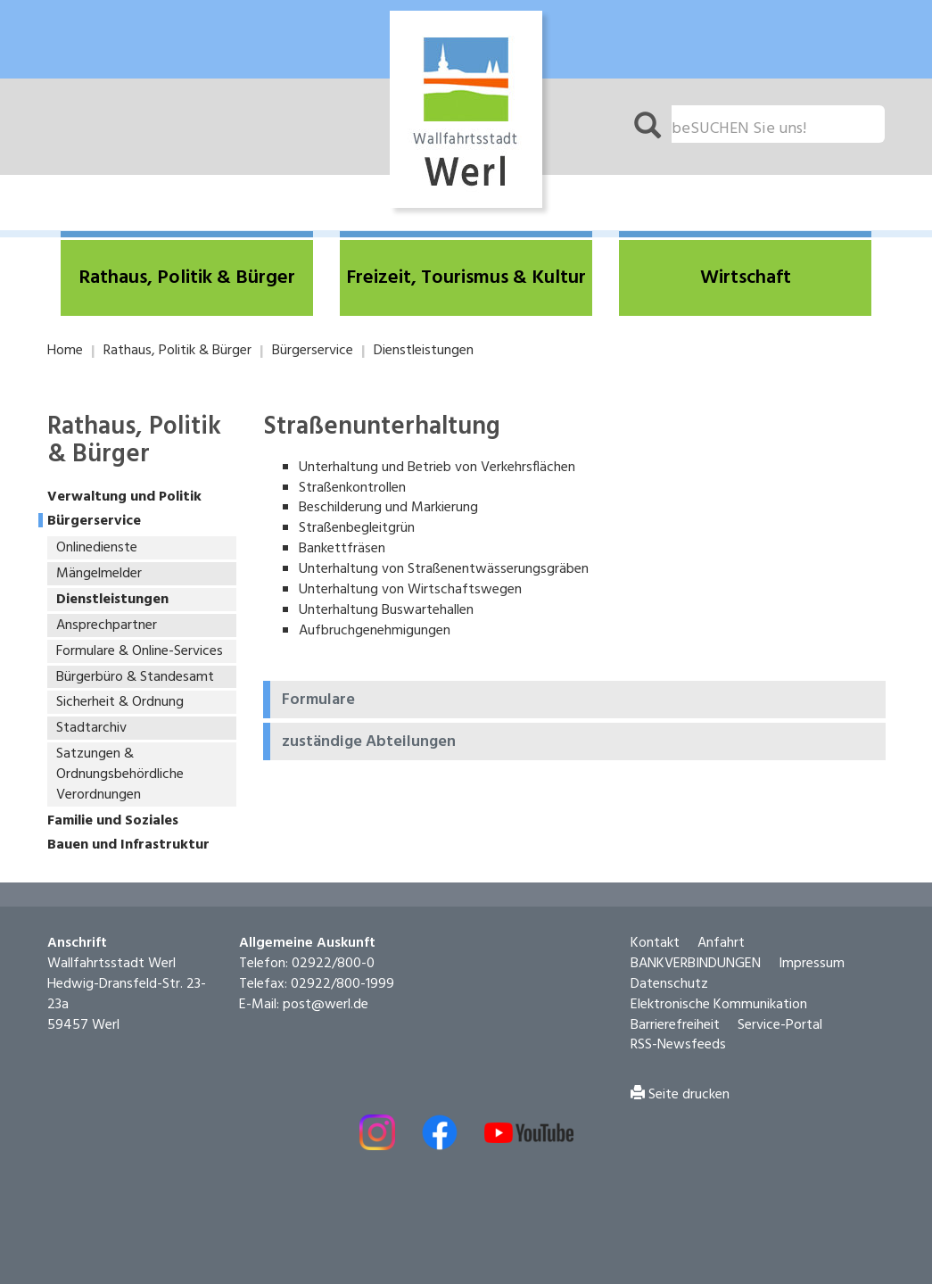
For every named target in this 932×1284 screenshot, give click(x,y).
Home (65, 350)
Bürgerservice (312, 350)
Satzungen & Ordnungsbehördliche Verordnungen (120, 774)
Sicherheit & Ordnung (120, 702)
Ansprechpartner (106, 625)
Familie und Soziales (112, 821)
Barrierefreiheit (675, 1025)
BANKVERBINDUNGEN (696, 963)
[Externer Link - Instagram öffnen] (377, 1132)
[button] (187, 278)
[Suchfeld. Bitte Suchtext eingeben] (778, 124)
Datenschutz (669, 984)
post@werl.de (325, 1004)
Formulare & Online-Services (139, 651)
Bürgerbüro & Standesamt (135, 677)
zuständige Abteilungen (369, 742)
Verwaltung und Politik (124, 497)
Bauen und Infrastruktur (128, 845)
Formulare (318, 700)
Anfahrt (721, 943)
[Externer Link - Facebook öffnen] (440, 1132)
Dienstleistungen (424, 350)
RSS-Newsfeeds (678, 1044)
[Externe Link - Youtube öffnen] (528, 1132)
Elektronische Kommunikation (719, 1004)
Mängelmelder (99, 573)
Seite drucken (680, 1094)
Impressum (812, 963)
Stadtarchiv (91, 728)
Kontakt (655, 943)
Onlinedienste (96, 547)
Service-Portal (780, 1025)
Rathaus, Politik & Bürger (177, 350)
